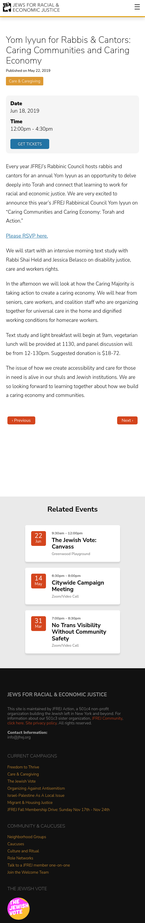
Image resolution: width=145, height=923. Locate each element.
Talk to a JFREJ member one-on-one (38, 865)
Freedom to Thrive (23, 767)
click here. (16, 723)
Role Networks (20, 858)
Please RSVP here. (27, 236)
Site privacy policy (41, 723)
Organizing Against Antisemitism (36, 788)
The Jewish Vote (21, 781)
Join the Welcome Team (28, 872)
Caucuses (15, 844)
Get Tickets (30, 144)
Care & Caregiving (24, 81)
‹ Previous (21, 420)
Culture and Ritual (23, 851)
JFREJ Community (107, 718)
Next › (127, 420)
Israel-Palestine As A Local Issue (35, 795)
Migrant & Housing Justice (29, 802)
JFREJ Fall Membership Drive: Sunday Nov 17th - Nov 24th (58, 809)
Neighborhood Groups (26, 837)
